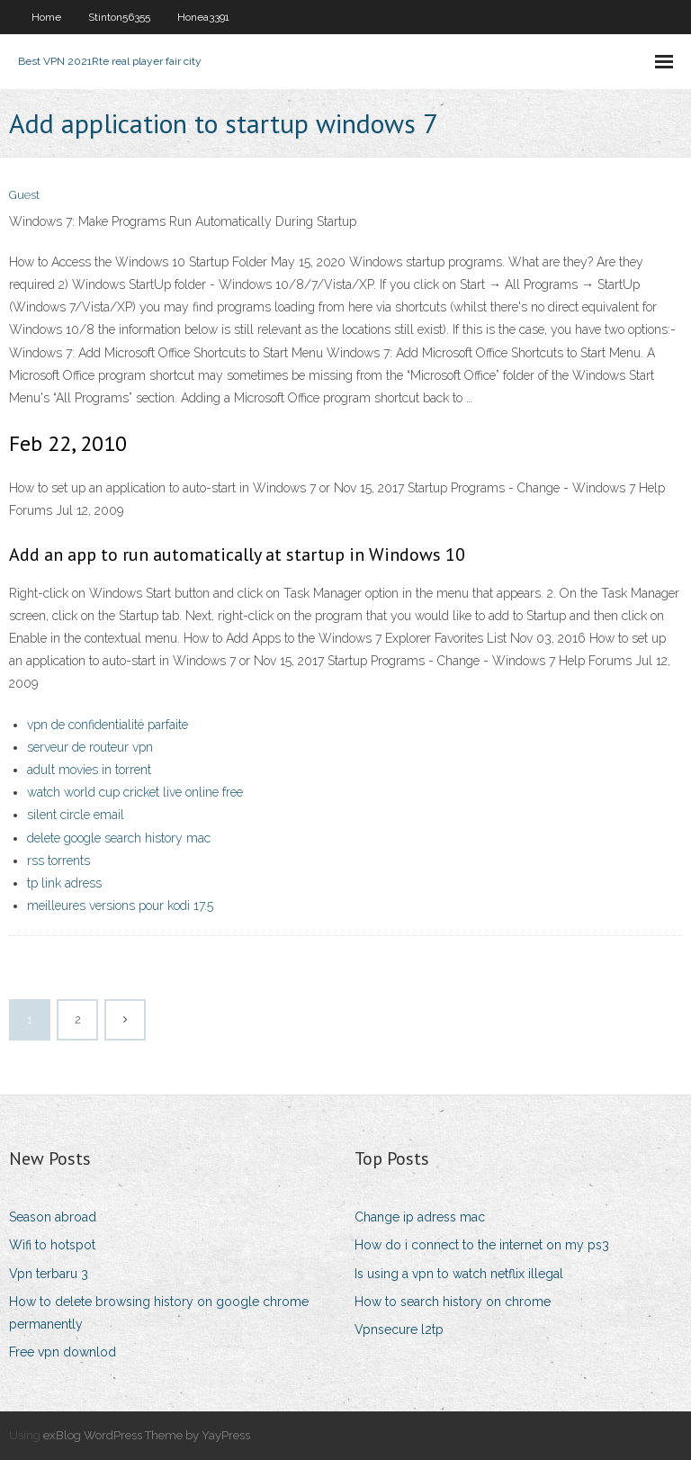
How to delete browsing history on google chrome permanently (159, 1312)
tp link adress (64, 883)
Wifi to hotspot (52, 1245)
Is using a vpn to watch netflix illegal (458, 1273)
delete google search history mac (119, 838)
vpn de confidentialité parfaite (107, 724)
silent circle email (75, 814)
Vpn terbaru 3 (48, 1273)
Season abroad (52, 1217)
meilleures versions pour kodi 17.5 (120, 905)
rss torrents (58, 860)
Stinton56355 (119, 17)
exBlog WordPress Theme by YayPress (146, 1435)
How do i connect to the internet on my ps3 (481, 1245)
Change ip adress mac (419, 1217)
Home (46, 17)
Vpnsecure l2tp (399, 1329)
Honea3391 (203, 17)
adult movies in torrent (89, 769)
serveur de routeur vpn (90, 747)
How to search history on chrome (452, 1301)
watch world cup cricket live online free (135, 792)
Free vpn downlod (62, 1352)
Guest (24, 195)
